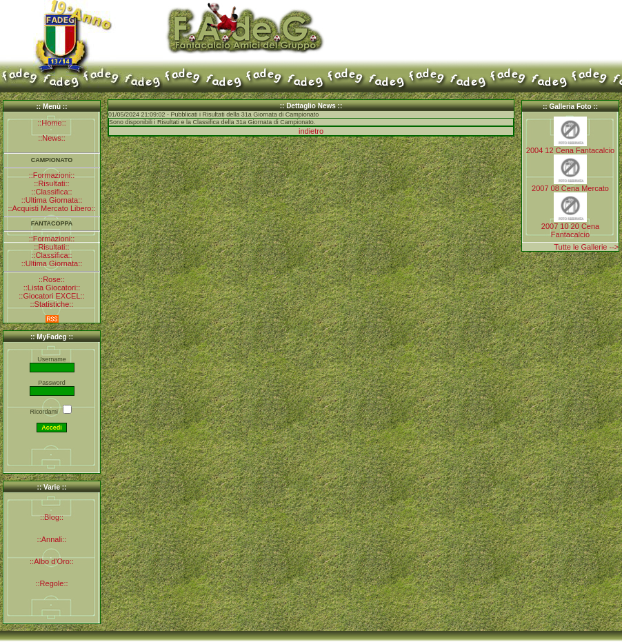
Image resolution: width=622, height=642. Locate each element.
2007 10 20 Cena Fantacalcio (570, 230)
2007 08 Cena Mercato (570, 188)
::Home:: (51, 123)
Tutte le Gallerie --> (586, 247)
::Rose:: (52, 279)
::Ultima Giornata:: (52, 200)
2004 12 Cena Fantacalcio (570, 150)
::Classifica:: (51, 192)
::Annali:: (52, 539)
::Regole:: (51, 583)
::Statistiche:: (52, 304)
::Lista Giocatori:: (52, 287)
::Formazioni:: (52, 175)
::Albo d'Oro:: (52, 561)
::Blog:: (51, 517)
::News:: (52, 138)
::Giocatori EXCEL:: (51, 296)
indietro (311, 131)
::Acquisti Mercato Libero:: (51, 208)
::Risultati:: (51, 183)
